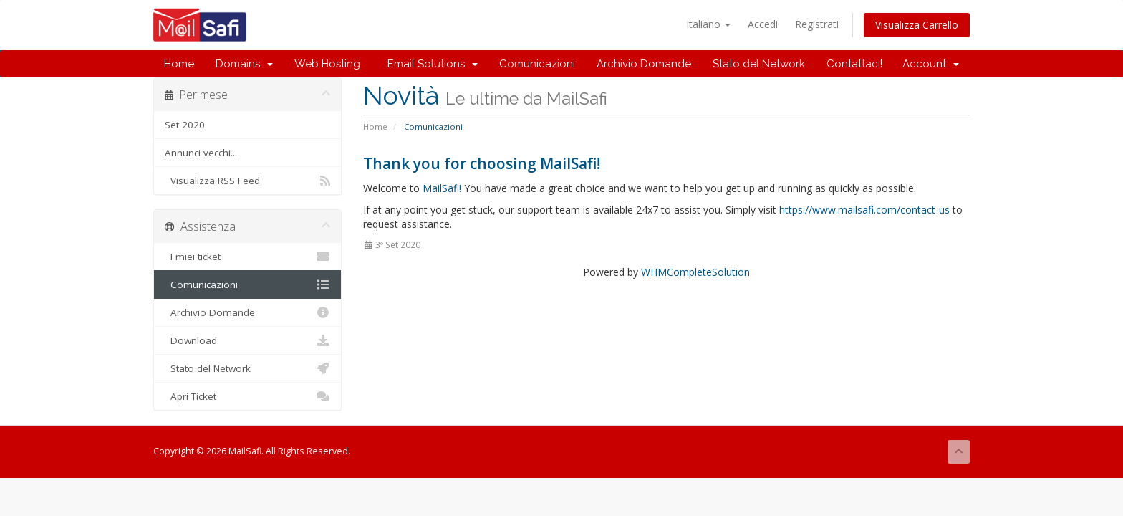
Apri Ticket (247, 396)
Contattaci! (854, 63)
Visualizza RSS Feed (247, 180)
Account (930, 63)
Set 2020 (185, 124)
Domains (244, 63)
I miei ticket (247, 256)
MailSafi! (442, 188)
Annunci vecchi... (201, 152)
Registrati (817, 24)
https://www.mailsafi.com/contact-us (864, 209)
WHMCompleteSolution (695, 272)
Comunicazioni (537, 63)
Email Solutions (430, 63)
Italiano (708, 24)
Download (247, 340)
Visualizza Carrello (916, 25)
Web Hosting (327, 63)
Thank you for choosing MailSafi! (481, 163)
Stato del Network (759, 63)
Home (179, 63)
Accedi (763, 24)
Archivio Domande (644, 63)
